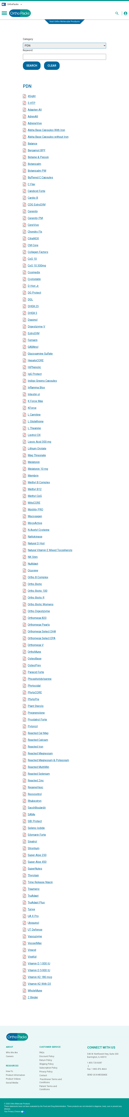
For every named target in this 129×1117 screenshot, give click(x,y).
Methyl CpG (35, 496)
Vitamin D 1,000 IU (39, 963)
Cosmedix (34, 272)
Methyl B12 (35, 489)
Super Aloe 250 (37, 855)
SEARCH (31, 65)
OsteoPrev (34, 665)
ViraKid (32, 956)
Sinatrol (32, 841)
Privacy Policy (46, 1071)
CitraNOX (33, 238)
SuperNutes (35, 868)
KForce (32, 408)
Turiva (31, 909)
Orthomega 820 (37, 618)
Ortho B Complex (38, 577)
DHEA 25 (33, 306)
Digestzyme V (36, 326)
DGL (30, 299)
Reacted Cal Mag (38, 733)
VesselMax (35, 943)
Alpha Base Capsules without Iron (48, 136)
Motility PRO (35, 509)
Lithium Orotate (37, 448)
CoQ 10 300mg (37, 265)
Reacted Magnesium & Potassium (48, 760)
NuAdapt (33, 563)
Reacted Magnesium (40, 753)
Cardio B (33, 197)
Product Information (15, 1075)
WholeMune (35, 990)
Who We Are (12, 1052)
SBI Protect (35, 821)
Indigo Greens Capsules (42, 380)
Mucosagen (35, 516)
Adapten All (35, 109)
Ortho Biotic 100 (37, 590)
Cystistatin (34, 279)
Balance (32, 143)
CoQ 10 (32, 258)
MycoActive (35, 523)
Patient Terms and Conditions (48, 1088)
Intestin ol (34, 394)
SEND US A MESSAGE (97, 1075)
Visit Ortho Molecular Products (64, 21)
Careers (10, 1056)
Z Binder (33, 997)
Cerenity (33, 211)
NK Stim (33, 557)
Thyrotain (33, 875)
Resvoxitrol (35, 794)
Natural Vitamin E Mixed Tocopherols (50, 550)
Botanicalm (34, 164)
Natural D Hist (36, 543)
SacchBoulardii (37, 807)
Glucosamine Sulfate (40, 353)
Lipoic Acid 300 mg (39, 441)
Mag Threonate (37, 455)
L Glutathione (36, 421)
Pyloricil (33, 726)
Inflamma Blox (36, 387)
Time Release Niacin (40, 882)
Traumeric (34, 889)
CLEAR (52, 65)
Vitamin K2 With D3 (39, 983)
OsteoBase (34, 658)
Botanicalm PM (37, 170)
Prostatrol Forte (37, 719)
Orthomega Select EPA (41, 638)
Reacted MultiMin (38, 767)
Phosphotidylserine (39, 679)
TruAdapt (33, 895)
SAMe (31, 814)
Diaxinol (32, 319)
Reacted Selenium (39, 773)
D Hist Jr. (33, 286)
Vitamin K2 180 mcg (40, 977)
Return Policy (45, 1060)
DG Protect (34, 292)
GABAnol (33, 347)
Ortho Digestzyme (39, 611)
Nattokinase (35, 536)
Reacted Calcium (38, 740)
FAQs (41, 1052)
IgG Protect (35, 374)
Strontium (33, 848)
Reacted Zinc (36, 780)
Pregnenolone (36, 712)
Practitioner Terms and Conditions (50, 1081)
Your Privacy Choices (14, 1111)
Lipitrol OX (34, 435)
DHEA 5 (32, 313)
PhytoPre (33, 699)
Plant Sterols (36, 706)
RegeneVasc (35, 787)
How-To (9, 1071)
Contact (43, 1075)
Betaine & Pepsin (38, 157)
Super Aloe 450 (37, 862)
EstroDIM (33, 333)
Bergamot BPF (36, 150)
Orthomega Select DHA (42, 631)
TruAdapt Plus (36, 902)
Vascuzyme (35, 936)
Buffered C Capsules (40, 177)
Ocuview (33, 570)
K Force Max (35, 401)
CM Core (33, 245)
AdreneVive (35, 123)
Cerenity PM (35, 218)
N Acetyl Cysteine (38, 529)
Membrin (33, 475)
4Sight (32, 96)
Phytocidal (34, 685)
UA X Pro (33, 916)
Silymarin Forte (37, 834)
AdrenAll (33, 116)
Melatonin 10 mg (38, 468)
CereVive (33, 225)
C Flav (31, 184)
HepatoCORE (36, 360)
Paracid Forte (36, 672)
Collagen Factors (38, 252)
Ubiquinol (33, 922)
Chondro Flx (35, 231)
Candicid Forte (36, 191)
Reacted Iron (35, 746)
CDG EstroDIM (36, 204)
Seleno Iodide (36, 828)
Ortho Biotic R (36, 597)
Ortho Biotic (35, 584)
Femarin (32, 340)
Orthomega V (36, 645)
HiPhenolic (34, 367)
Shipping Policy (46, 1064)
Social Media (12, 1083)
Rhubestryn (34, 801)
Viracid (32, 950)
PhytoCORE (35, 692)
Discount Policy (46, 1056)
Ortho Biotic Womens (40, 604)
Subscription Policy (48, 1068)
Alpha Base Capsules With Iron (46, 130)
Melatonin (34, 462)
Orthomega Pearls (39, 624)
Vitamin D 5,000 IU (39, 970)
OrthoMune (34, 651)
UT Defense (35, 929)
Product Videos (13, 1079)
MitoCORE (34, 502)
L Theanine (34, 428)
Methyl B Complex (39, 482)
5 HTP (31, 103)
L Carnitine (34, 414)
